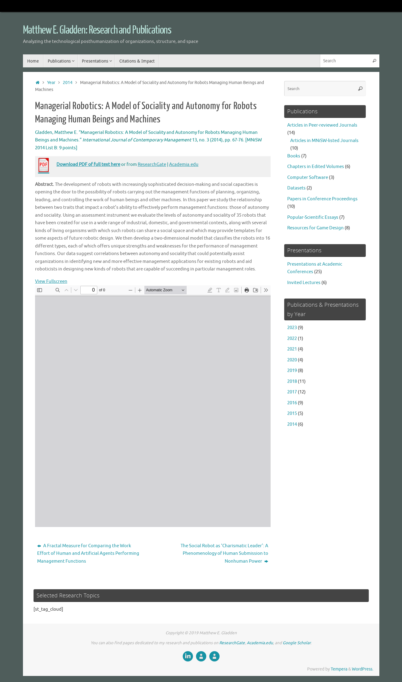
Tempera (339, 669)
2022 (292, 338)
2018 (292, 381)
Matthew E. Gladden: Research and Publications (97, 30)
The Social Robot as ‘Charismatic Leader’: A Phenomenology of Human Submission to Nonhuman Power (224, 553)
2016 (292, 403)
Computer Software (307, 177)
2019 (292, 370)
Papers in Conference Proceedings (322, 199)
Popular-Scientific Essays (312, 217)
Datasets (296, 188)
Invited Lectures (303, 283)
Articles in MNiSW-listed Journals (324, 141)
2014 (67, 82)
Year (51, 82)
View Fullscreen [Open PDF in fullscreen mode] (51, 281)
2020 (292, 360)
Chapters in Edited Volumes (315, 167)
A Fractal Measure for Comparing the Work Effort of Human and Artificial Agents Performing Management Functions (88, 553)
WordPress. (362, 669)
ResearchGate (152, 164)
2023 (292, 328)
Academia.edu (183, 164)
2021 (292, 349)
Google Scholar (296, 642)
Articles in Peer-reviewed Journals (322, 125)
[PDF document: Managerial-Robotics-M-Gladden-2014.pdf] (153, 406)
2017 (292, 392)
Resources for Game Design (315, 228)
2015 (292, 413)
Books (293, 156)
